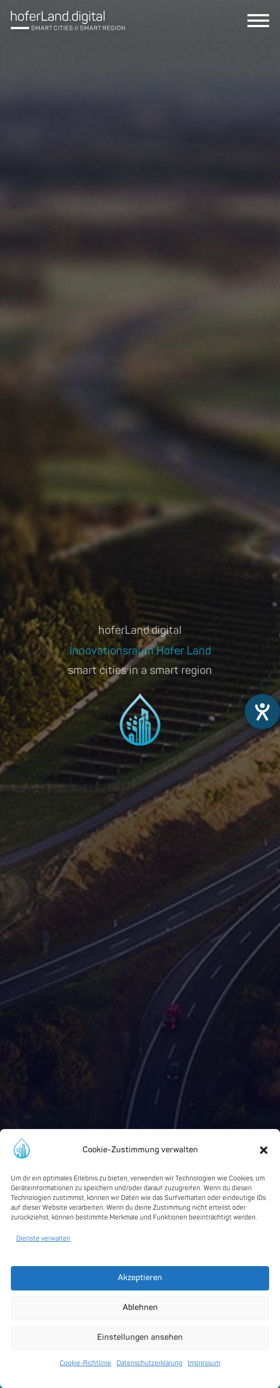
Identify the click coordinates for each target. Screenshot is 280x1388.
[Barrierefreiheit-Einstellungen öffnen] (262, 711)
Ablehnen (140, 1307)
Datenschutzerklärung (149, 1363)
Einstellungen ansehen (140, 1337)
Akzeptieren (140, 1278)
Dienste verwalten (43, 1239)
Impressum (204, 1363)
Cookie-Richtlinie (85, 1363)
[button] (263, 1150)
